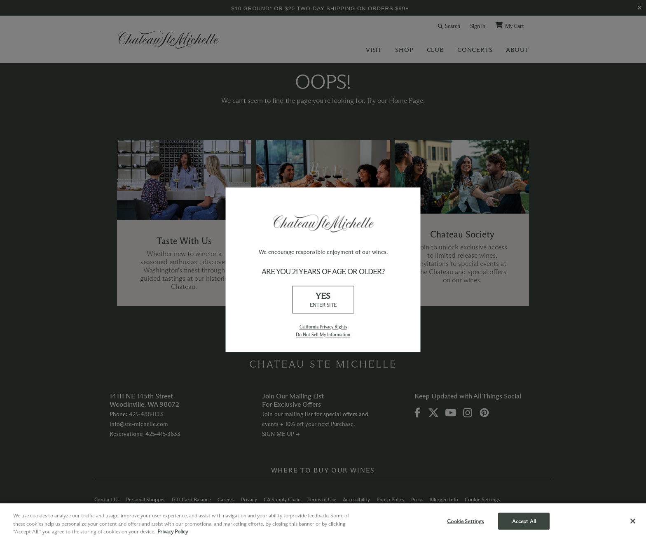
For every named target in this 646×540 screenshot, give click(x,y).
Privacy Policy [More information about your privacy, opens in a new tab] (172, 531)
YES (323, 300)
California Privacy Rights (323, 327)
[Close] (633, 521)
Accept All (524, 520)
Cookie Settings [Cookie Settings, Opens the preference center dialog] (465, 520)
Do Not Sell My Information (323, 335)
